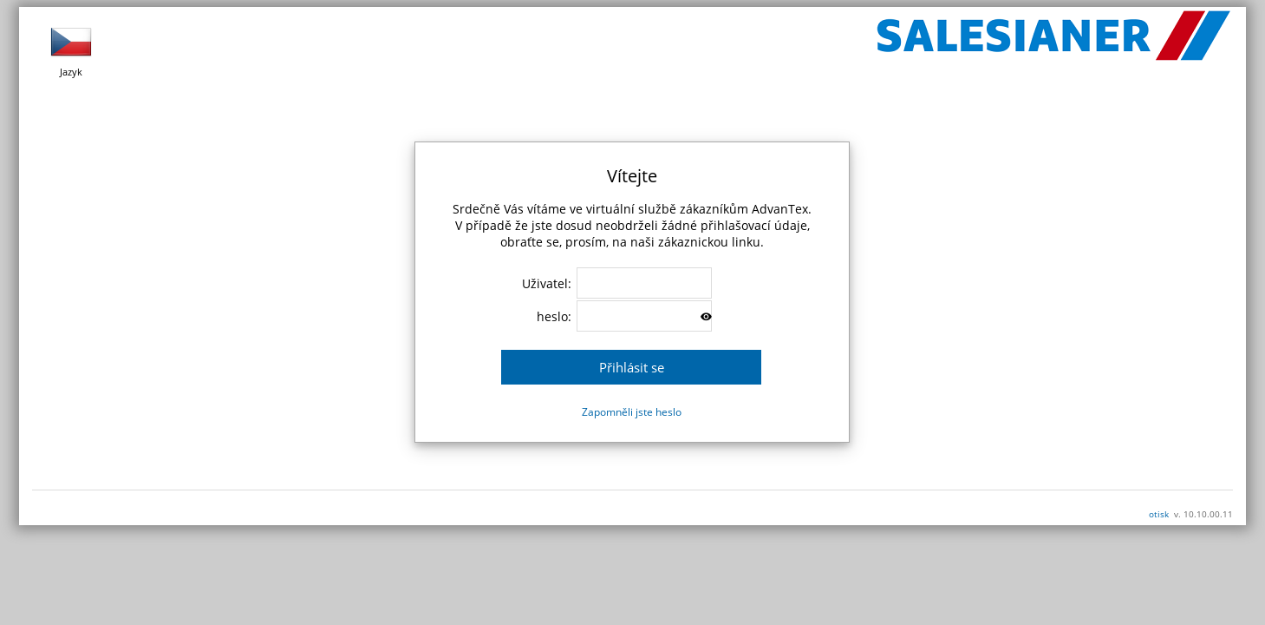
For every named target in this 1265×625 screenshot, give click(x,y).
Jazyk (71, 49)
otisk (1159, 514)
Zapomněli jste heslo (631, 412)
